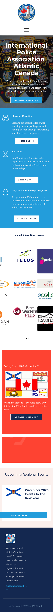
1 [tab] (23, 338)
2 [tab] (26, 338)
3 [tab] (29, 338)
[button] (26, 30)
